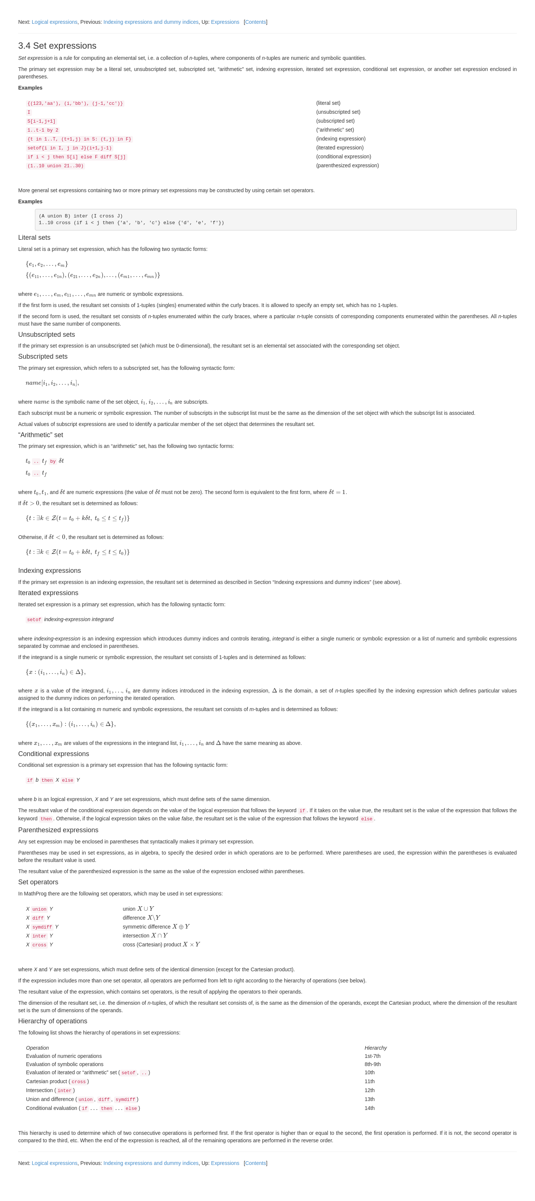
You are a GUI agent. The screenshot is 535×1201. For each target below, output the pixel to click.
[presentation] (47, 264)
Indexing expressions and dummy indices (151, 22)
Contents (255, 22)
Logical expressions (55, 22)
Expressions (225, 22)
